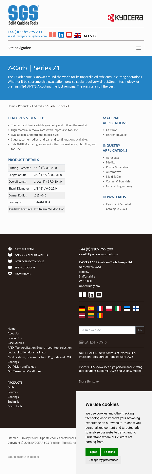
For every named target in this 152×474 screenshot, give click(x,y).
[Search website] (107, 330)
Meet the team (21, 249)
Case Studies (16, 343)
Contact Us (15, 338)
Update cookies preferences (58, 438)
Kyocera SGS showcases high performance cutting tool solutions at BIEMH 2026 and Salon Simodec (110, 369)
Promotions (19, 273)
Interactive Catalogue (26, 261)
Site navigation (19, 47)
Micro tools (15, 406)
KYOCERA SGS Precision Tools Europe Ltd (57, 443)
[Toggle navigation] (138, 48)
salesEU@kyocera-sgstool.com (27, 36)
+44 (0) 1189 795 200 (25, 31)
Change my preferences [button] (103, 460)
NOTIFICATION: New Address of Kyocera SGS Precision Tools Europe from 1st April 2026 (107, 355)
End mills (38, 106)
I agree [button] (93, 451)
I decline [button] (109, 451)
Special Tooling (21, 267)
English (84, 35)
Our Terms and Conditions (24, 371)
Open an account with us (28, 255)
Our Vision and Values (22, 366)
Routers (13, 392)
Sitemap (13, 438)
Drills (11, 387)
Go (140, 330)
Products (23, 106)
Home (11, 106)
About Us (14, 333)
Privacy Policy (29, 438)
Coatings (13, 397)
